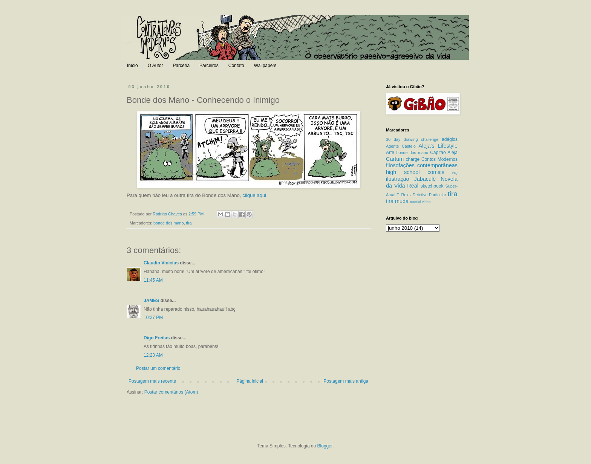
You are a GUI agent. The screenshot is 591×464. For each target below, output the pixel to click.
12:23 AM (153, 355)
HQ (455, 173)
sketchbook (432, 186)
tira (188, 223)
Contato (236, 65)
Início (132, 65)
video (426, 202)
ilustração (397, 179)
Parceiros (209, 65)
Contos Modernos (439, 159)
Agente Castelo (401, 146)
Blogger (325, 446)
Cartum (395, 159)
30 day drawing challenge (412, 139)
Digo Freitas (157, 337)
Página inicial (249, 381)
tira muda (397, 201)
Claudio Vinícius (161, 263)
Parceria (181, 65)
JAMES (151, 300)
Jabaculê (425, 179)
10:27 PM (153, 317)
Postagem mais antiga (345, 381)
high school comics (415, 172)
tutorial (415, 202)
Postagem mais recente (152, 381)
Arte (390, 152)
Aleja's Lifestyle (438, 146)
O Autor (155, 65)
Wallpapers (265, 65)
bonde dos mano (168, 223)
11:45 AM (153, 280)
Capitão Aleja (444, 152)
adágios (450, 139)
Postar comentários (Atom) (171, 392)
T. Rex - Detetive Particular (421, 194)
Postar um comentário (158, 368)
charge (413, 159)
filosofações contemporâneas (422, 165)
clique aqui (254, 195)
